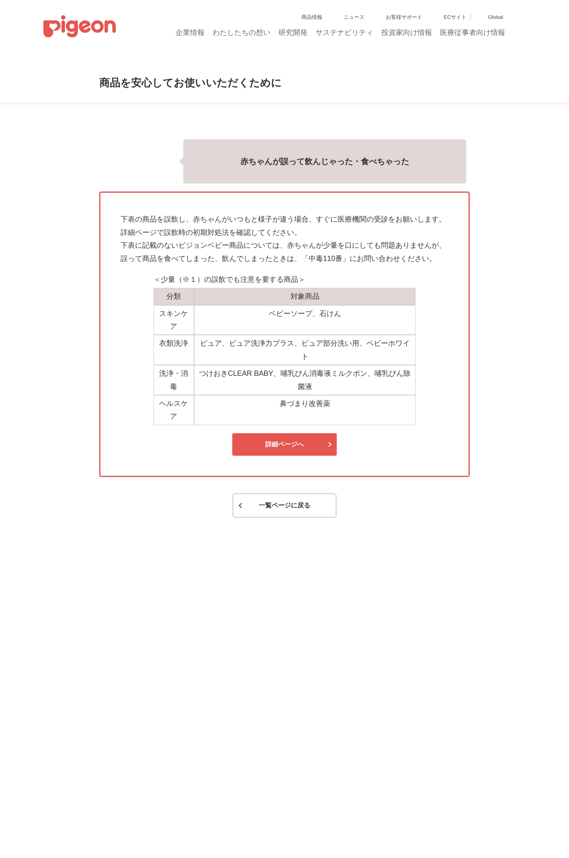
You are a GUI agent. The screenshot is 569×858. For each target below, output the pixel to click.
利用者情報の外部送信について (118, 833)
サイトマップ (30, 819)
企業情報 (190, 35)
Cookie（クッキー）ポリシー (48, 833)
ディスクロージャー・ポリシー (126, 819)
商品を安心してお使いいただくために (146, 61)
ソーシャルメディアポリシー (188, 833)
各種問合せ (279, 833)
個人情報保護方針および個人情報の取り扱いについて (222, 819)
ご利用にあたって (243, 833)
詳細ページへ (284, 518)
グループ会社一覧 (69, 819)
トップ (83, 61)
